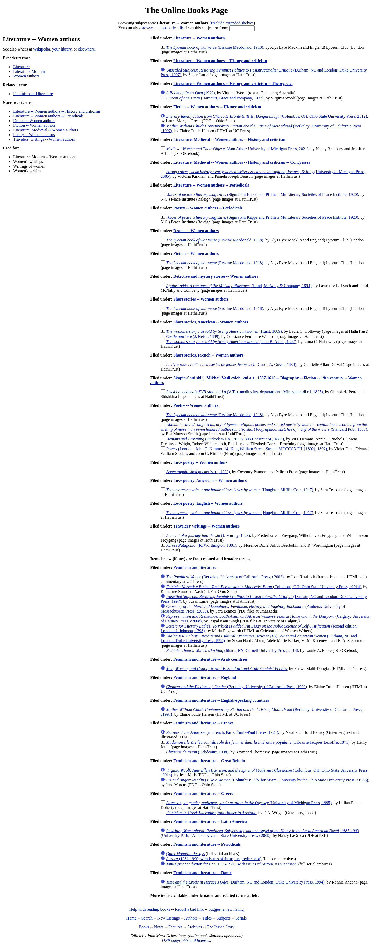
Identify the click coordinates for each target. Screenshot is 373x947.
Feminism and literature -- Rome (202, 873)
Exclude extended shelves (232, 23)
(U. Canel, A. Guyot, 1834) (231, 364)
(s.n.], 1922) (198, 471)
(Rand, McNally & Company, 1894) (238, 285)
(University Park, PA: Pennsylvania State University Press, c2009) (260, 833)
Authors (191, 918)
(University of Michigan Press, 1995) (249, 803)
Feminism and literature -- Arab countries (210, 659)
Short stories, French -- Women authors (208, 355)
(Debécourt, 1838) (197, 752)
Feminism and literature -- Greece (203, 793)
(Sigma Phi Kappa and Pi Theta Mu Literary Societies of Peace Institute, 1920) (262, 194)
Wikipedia (41, 49)
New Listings (168, 918)
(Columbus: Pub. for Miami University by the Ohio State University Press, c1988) (267, 780)
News (158, 927)
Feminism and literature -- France (203, 723)
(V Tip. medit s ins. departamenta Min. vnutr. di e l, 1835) (244, 392)
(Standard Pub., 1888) (264, 426)
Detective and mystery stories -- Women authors (215, 276)
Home (131, 918)
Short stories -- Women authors (201, 299)
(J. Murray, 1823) (208, 535)
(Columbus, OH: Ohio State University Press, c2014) (263, 587)
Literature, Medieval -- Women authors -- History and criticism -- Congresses (241, 162)
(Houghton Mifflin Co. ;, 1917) (239, 490)
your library (61, 49)
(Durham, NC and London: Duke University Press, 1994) (245, 882)
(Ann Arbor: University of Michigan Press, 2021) (237, 149)
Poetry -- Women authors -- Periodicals (207, 208)
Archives (194, 927)
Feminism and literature (33, 93)
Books (144, 927)
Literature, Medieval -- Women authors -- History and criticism (229, 139)
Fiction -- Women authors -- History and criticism (217, 107)
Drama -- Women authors (34, 120)
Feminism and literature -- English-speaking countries (221, 700)
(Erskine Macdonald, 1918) (214, 47)
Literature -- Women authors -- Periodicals (48, 116)
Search (147, 918)
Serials (241, 918)
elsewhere (86, 49)
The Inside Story (220, 927)
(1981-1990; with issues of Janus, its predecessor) (213, 859)
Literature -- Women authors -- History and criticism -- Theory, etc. (232, 83)
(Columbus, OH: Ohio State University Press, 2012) (266, 116)
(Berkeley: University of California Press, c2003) (225, 577)
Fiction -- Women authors (34, 125)
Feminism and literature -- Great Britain (209, 761)
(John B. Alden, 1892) (231, 341)
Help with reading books (149, 909)
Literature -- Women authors (199, 38)
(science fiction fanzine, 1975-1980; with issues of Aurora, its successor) (231, 864)
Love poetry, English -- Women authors (208, 503)
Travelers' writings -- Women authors (44, 139)
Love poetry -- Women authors (200, 462)
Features (175, 927)
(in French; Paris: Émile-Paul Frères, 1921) (222, 732)
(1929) (190, 93)
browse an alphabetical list (163, 28)
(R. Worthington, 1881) (201, 545)
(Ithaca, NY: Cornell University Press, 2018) (232, 650)
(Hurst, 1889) (224, 331)
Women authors (26, 76)
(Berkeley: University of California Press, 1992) (236, 687)
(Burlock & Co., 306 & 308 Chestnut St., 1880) (225, 439)
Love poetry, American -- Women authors (210, 480)
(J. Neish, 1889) (192, 336)
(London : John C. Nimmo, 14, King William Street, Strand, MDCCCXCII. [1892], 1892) (246, 449)
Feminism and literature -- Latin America (210, 821)
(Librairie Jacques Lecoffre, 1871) (257, 742)
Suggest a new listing (226, 909)
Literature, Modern (29, 71)
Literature (21, 67)
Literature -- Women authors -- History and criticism (56, 111)
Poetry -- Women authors (34, 134)
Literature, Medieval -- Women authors (45, 130)
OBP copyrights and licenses (186, 940)
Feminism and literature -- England (204, 677)
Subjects (224, 918)
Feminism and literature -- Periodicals (207, 844)
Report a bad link (189, 909)
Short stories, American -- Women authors (210, 322)
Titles (207, 918)
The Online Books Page (186, 10)
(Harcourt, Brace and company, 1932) (214, 98)
